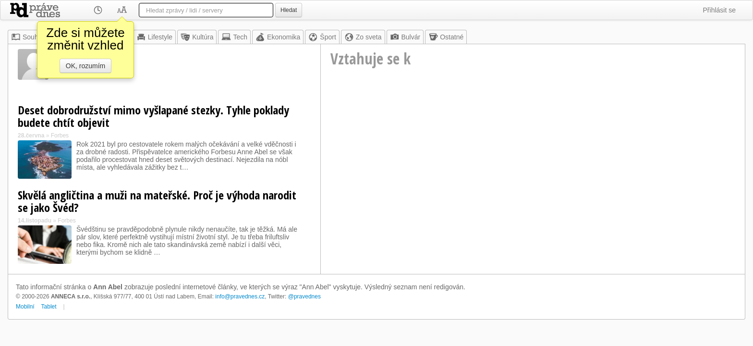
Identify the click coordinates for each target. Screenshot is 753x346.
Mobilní (25, 306)
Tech (234, 37)
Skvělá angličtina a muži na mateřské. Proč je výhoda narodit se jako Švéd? (157, 201)
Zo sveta (363, 37)
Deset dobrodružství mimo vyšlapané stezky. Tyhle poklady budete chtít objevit (153, 116)
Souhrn (27, 37)
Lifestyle (154, 37)
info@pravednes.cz (240, 296)
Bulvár (405, 37)
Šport (322, 37)
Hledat (288, 10)
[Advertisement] (532, 166)
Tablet (49, 306)
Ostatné (445, 37)
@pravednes (304, 296)
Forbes (60, 135)
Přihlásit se (719, 10)
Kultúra (197, 37)
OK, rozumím (85, 66)
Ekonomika (277, 37)
